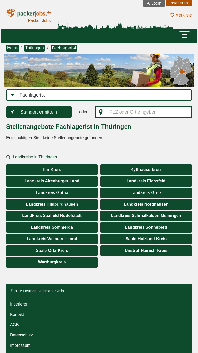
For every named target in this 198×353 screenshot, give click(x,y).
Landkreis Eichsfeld (146, 181)
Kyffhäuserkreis (146, 169)
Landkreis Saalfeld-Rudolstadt (51, 215)
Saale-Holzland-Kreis (146, 239)
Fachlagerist (64, 48)
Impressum (20, 345)
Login (156, 3)
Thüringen (34, 48)
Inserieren (179, 3)
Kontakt (17, 314)
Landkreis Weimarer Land (52, 239)
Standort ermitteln (38, 112)
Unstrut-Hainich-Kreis (146, 250)
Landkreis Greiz (145, 192)
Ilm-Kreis (52, 169)
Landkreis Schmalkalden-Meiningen (146, 215)
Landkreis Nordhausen (146, 204)
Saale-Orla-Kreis (52, 250)
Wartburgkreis (52, 262)
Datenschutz (21, 335)
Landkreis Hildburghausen (52, 204)
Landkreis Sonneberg (146, 227)
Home (12, 48)
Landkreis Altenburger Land (51, 181)
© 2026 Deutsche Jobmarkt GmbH (38, 291)
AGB (14, 325)
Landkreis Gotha (52, 192)
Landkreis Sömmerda (52, 227)
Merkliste (181, 15)
